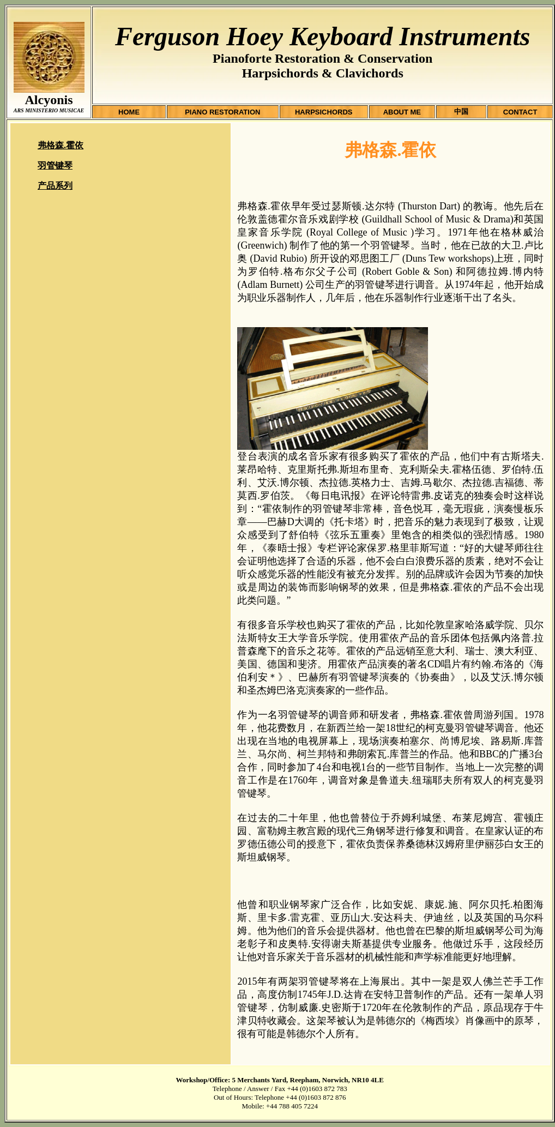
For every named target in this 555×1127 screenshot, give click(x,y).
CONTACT (520, 112)
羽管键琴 (55, 165)
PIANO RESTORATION (222, 112)
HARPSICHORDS (323, 112)
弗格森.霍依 (60, 145)
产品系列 (55, 185)
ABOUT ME (402, 112)
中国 (461, 111)
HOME (129, 112)
